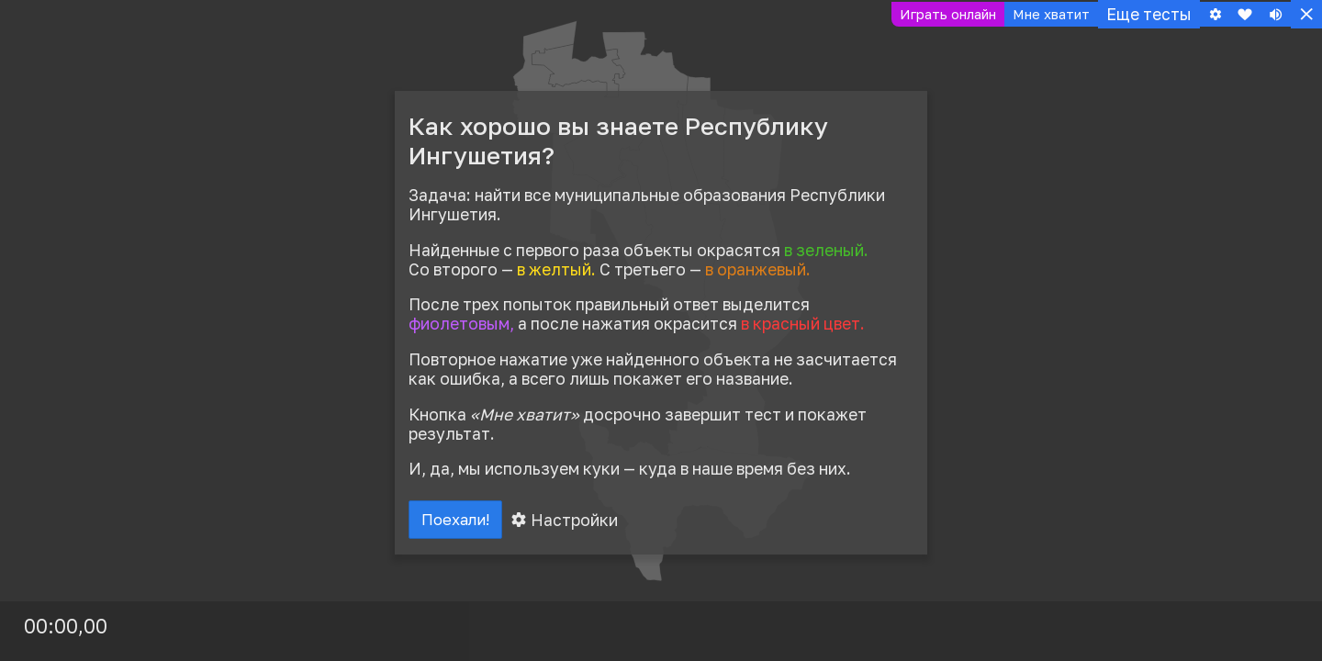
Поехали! (461, 522)
